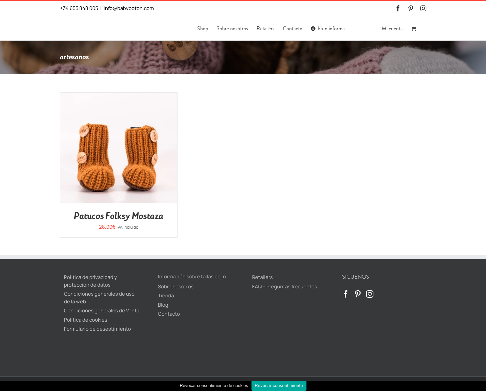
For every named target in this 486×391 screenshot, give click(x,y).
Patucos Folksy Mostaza (118, 216)
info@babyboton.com (129, 8)
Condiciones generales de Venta (101, 310)
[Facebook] (345, 294)
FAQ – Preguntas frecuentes (284, 286)
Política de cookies (85, 319)
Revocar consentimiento (279, 385)
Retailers (262, 277)
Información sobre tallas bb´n (192, 276)
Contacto (169, 313)
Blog (163, 304)
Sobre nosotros (176, 286)
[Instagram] (369, 294)
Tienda (166, 295)
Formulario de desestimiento (97, 328)
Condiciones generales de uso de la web (99, 297)
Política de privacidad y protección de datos (90, 281)
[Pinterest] (357, 294)
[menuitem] (356, 28)
